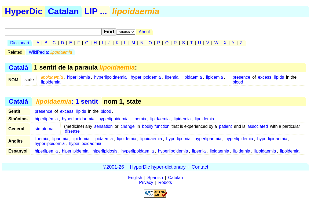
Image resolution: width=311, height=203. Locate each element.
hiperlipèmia (78, 77)
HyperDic (24, 11)
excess (264, 77)
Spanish (155, 177)
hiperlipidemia (75, 151)
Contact (200, 166)
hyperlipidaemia (272, 138)
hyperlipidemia (239, 138)
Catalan (63, 11)
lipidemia (214, 77)
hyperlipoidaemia (110, 77)
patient (225, 126)
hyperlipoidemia (146, 77)
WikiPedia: (50, 52)
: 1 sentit (67, 101)
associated (257, 126)
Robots (165, 182)
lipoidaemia (151, 138)
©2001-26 (113, 166)
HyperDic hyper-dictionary (158, 166)
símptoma (44, 128)
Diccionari (19, 43)
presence (241, 77)
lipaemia (60, 138)
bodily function (155, 126)
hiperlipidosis (105, 151)
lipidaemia (192, 77)
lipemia (172, 77)
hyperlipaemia (208, 138)
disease (72, 131)
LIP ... (95, 11)
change (127, 126)
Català (18, 67)
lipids (279, 77)
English (135, 177)
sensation (103, 126)
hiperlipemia (46, 151)
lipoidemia (50, 82)
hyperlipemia (178, 138)
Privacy (146, 182)
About (144, 32)
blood (238, 82)
